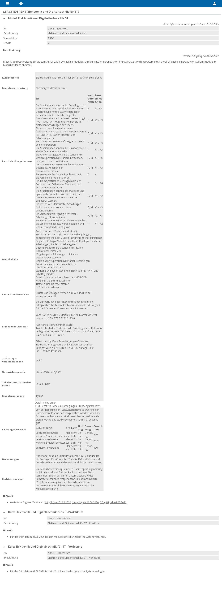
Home (21, 4)
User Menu (214, 4)
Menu (7, 4)
